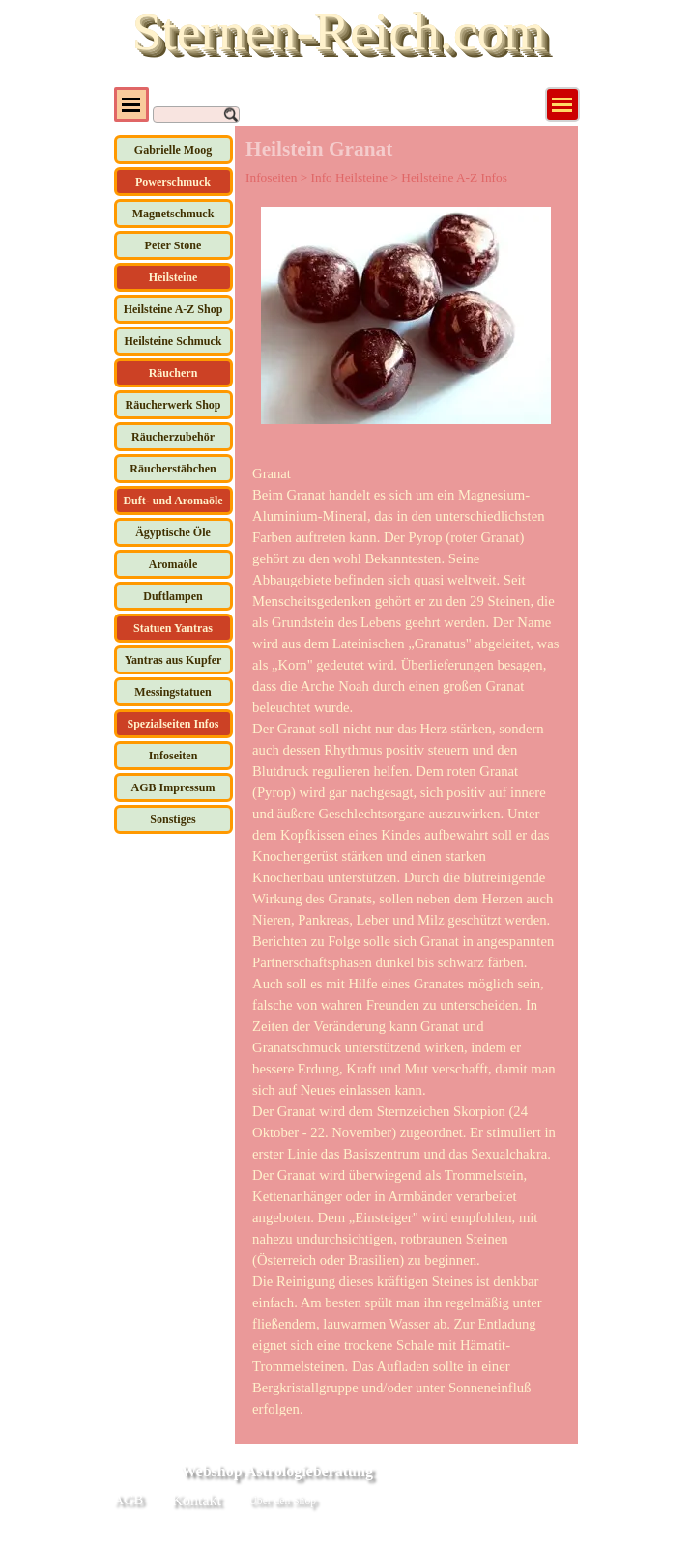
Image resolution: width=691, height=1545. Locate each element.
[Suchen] (196, 114)
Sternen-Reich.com (338, 31)
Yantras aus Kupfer (173, 660)
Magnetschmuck (173, 213)
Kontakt (197, 1500)
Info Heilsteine (350, 177)
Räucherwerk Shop (172, 405)
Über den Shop (282, 1501)
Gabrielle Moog (173, 150)
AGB (129, 1499)
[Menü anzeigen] (562, 104)
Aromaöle (173, 564)
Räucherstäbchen (173, 468)
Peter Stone (173, 245)
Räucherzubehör (173, 436)
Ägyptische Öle (173, 532)
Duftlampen (172, 596)
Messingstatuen (172, 692)
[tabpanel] (406, 941)
